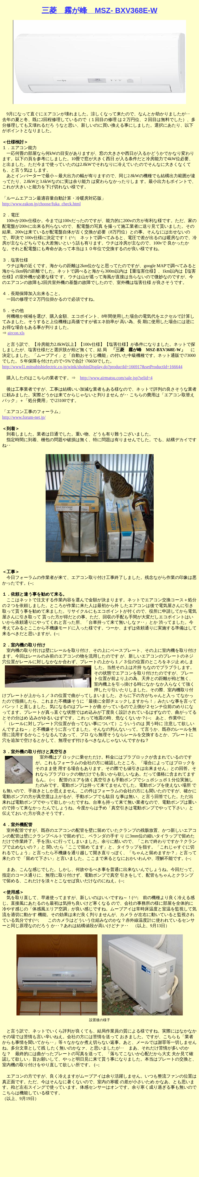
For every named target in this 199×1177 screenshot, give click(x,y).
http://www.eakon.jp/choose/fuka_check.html (41, 204)
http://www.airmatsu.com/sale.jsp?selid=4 (116, 377)
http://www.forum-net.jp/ (24, 417)
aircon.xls (16, 333)
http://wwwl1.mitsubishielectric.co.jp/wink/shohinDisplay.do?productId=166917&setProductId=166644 (92, 366)
